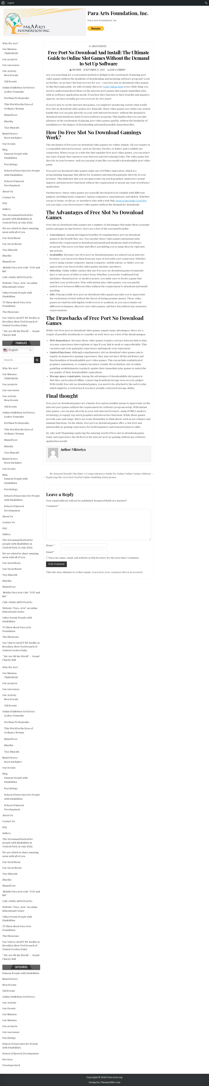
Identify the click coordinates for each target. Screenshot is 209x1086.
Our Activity (9, 71)
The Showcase (10, 312)
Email (50, 552)
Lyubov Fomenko (14, 91)
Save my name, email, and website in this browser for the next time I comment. (94, 557)
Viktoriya (76, 69)
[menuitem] (3, 3)
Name (50, 545)
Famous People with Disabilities (20, 973)
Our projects (9, 59)
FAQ (4, 203)
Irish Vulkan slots (113, 86)
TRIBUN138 (11, 53)
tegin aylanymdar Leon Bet (131, 200)
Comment (52, 506)
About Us (7, 191)
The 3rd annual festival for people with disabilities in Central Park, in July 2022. (17, 219)
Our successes (10, 65)
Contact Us (8, 197)
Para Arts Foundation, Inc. (102, 20)
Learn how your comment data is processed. (117, 572)
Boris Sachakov (13, 137)
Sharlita (8, 121)
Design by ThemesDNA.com (104, 1082)
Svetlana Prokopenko (16, 98)
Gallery (6, 209)
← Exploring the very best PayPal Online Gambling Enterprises (79, 477)
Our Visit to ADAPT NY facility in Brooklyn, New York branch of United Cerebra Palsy (21, 322)
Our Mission (9, 49)
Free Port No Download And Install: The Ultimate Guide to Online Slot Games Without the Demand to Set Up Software (98, 58)
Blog (5, 149)
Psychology (11, 164)
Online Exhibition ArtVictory (18, 87)
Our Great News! (12, 244)
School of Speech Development (20, 1053)
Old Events (10, 81)
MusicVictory (10, 133)
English (10, 350)
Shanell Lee (10, 115)
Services (7, 1059)
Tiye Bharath (11, 127)
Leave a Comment (118, 69)
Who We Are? (10, 43)
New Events (11, 75)
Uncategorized (99, 46)
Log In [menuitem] (11, 2)
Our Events (8, 144)
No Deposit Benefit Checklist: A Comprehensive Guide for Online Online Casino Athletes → (102, 473)
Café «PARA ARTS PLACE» (17, 277)
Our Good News (11, 238)
